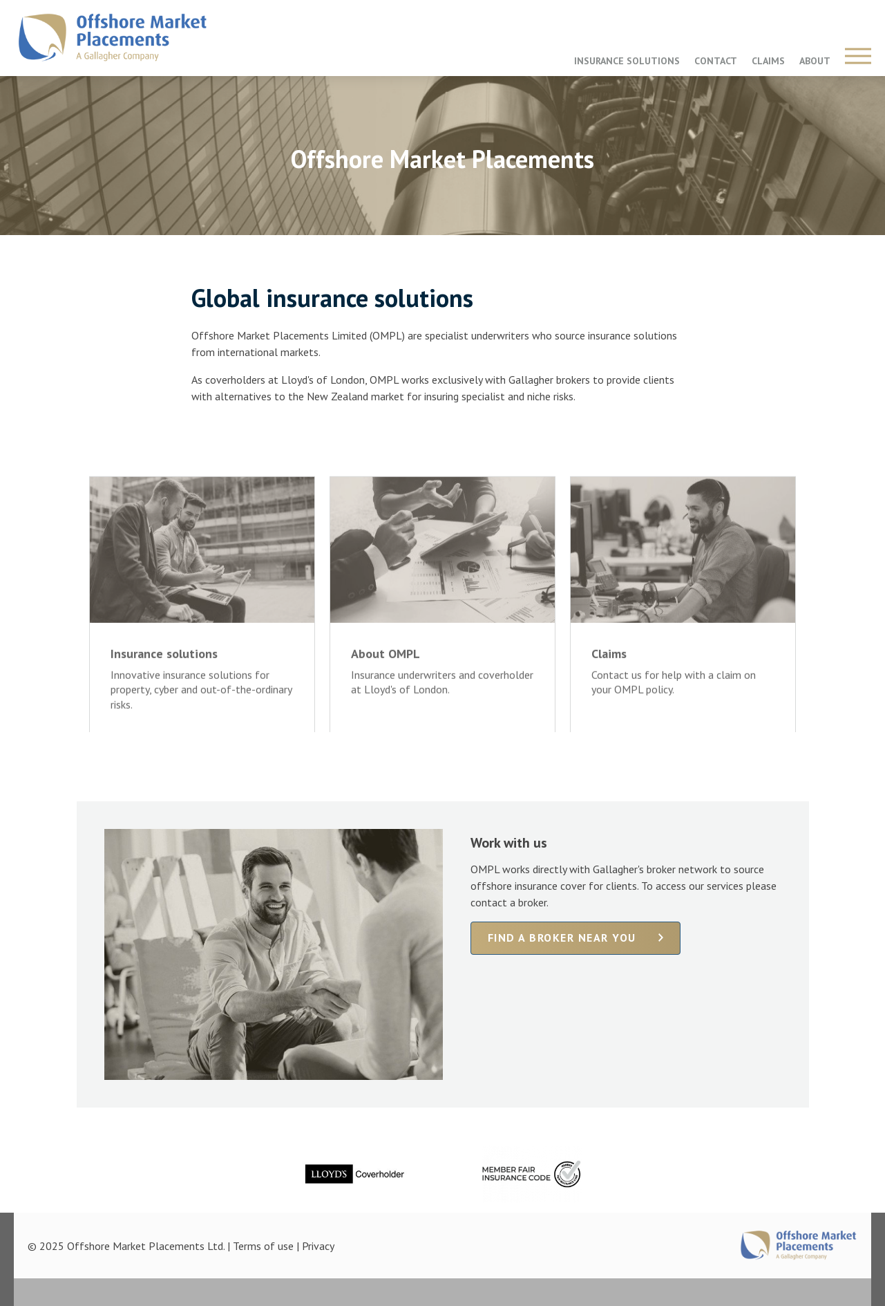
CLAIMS (768, 61)
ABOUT (814, 61)
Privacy (318, 1246)
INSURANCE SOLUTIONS (627, 61)
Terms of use (263, 1246)
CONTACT (715, 61)
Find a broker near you (562, 937)
